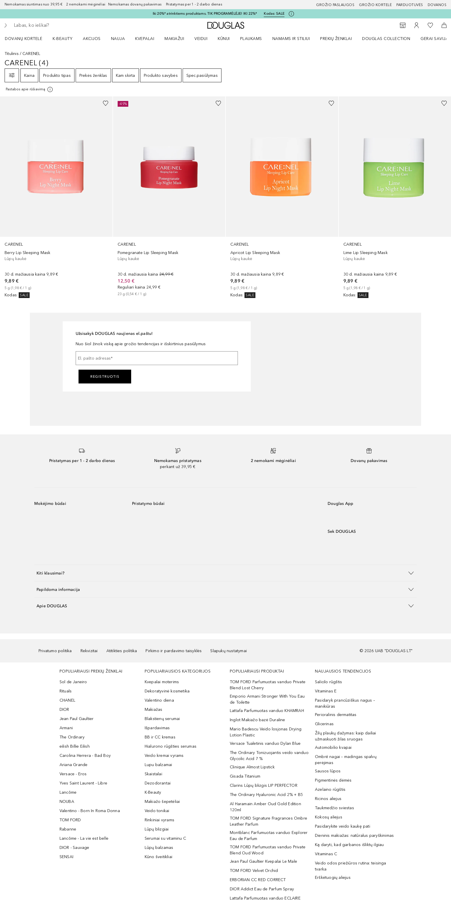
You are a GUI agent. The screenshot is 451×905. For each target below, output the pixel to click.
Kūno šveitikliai (158, 856)
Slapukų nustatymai (228, 650)
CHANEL (67, 700)
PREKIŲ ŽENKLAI (336, 38)
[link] (56, 197)
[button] (225, 573)
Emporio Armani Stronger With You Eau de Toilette (267, 699)
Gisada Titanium (245, 776)
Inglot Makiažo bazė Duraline (257, 719)
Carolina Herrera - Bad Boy (85, 755)
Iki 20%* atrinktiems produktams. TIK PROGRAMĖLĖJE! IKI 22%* (205, 14)
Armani (66, 727)
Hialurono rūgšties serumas (170, 746)
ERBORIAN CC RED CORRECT (258, 879)
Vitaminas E (326, 691)
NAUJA (118, 38)
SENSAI (66, 856)
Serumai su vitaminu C (165, 838)
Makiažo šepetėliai (162, 801)
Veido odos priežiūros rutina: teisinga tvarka (350, 866)
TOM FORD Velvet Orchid (254, 870)
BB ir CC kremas (160, 737)
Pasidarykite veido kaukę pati (342, 826)
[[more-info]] (29, 89)
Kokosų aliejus (328, 817)
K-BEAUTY (62, 38)
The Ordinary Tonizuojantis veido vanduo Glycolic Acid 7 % (269, 755)
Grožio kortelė (375, 5)
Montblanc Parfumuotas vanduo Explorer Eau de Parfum (268, 835)
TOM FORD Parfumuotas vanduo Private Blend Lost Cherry (267, 684)
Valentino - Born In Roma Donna (90, 810)
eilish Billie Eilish (75, 746)
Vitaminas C (326, 853)
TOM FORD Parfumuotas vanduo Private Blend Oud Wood (267, 850)
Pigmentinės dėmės (333, 780)
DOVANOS (437, 5)
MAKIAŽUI (174, 38)
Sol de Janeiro (73, 681)
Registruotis (104, 377)
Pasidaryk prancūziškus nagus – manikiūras (345, 703)
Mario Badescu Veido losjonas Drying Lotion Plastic (265, 732)
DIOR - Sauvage (74, 847)
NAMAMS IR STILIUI (291, 38)
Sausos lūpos (328, 771)
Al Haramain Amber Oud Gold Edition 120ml (265, 806)
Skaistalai (153, 774)
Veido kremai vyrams (164, 755)
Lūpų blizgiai (157, 829)
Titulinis (12, 53)
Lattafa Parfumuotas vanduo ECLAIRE (265, 898)
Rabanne (68, 829)
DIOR (64, 709)
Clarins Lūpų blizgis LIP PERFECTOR (263, 785)
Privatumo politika (55, 650)
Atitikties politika (121, 650)
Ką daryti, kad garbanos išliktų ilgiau (349, 844)
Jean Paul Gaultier (77, 718)
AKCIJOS (92, 38)
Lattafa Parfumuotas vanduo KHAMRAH (267, 710)
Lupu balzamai (158, 764)
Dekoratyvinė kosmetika (167, 691)
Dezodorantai (158, 783)
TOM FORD (70, 820)
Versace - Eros (73, 774)
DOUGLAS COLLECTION (386, 38)
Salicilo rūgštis (328, 681)
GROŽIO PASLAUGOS (335, 5)
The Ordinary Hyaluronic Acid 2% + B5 (266, 794)
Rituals (66, 691)
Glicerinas (324, 723)
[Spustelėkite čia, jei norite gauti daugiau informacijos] (291, 14)
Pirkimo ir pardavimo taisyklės (174, 650)
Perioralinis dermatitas (336, 714)
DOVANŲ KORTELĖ (23, 38)
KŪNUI (224, 38)
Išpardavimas (157, 727)
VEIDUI (200, 38)
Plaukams (251, 38)
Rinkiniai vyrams (159, 820)
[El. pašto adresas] (157, 358)
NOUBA (67, 801)
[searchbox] (56, 25)
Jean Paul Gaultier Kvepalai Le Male (263, 861)
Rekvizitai (89, 650)
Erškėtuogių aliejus (333, 877)
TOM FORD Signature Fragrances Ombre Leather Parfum (268, 821)
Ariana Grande (74, 764)
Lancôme (68, 792)
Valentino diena (159, 700)
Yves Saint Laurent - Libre (83, 783)
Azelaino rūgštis (330, 789)
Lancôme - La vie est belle (84, 838)
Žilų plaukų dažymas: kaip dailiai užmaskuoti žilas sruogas (345, 736)
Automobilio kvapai (333, 747)
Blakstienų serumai (162, 718)
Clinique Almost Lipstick (252, 767)
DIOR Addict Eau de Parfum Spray (262, 889)
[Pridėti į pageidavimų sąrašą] (105, 103)
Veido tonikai (157, 810)
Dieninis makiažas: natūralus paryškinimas (354, 835)
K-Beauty (153, 792)
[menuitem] (27, 38)
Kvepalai (144, 38)
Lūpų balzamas (159, 847)
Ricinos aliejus (328, 798)
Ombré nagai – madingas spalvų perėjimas (346, 759)
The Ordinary (72, 737)
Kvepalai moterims (162, 681)
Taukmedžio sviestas (334, 807)
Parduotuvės (409, 5)
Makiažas (154, 709)
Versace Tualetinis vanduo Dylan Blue (265, 743)
